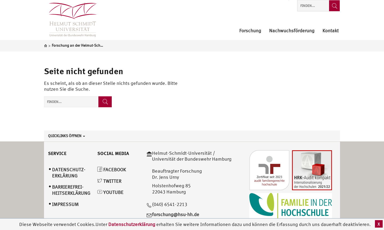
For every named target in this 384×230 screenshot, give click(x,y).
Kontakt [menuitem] (330, 30)
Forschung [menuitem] (250, 30)
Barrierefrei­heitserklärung (71, 190)
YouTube (110, 192)
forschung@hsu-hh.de (175, 214)
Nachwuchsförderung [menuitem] (291, 30)
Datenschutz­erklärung (68, 173)
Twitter (109, 181)
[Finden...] (334, 5)
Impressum (65, 204)
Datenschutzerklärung (131, 224)
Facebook (111, 169)
